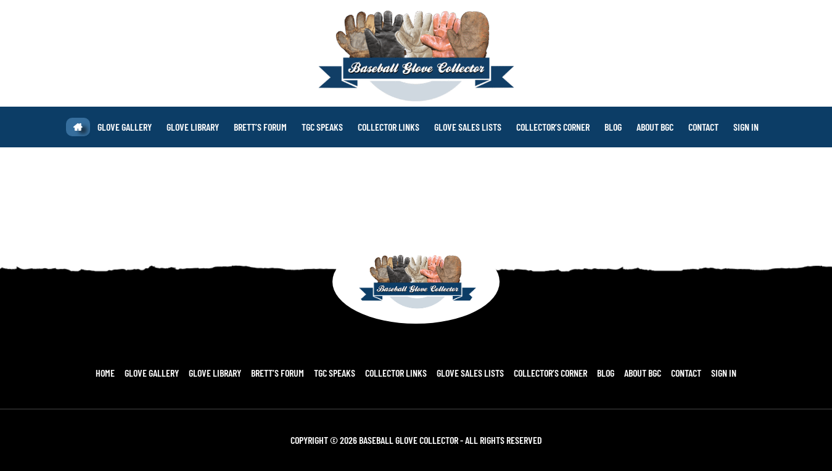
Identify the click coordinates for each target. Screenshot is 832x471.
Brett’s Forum (277, 373)
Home (105, 373)
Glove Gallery (152, 373)
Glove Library (215, 373)
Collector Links (396, 373)
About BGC (642, 373)
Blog (605, 373)
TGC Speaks (334, 373)
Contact (686, 373)
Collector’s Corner (550, 373)
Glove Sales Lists (470, 373)
